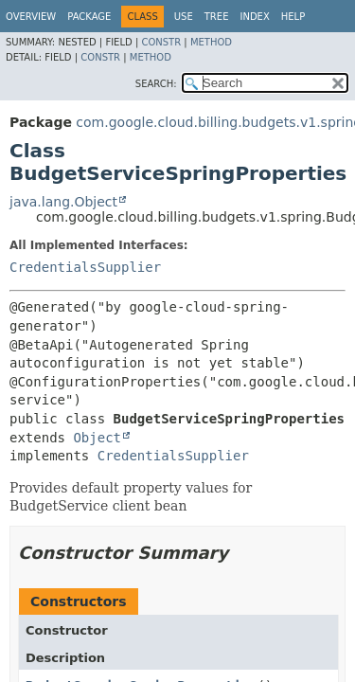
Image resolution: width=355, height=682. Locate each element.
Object (97, 437)
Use (183, 16)
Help (293, 16)
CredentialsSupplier (85, 267)
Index (254, 16)
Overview (31, 16)
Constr (161, 42)
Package (89, 16)
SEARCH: (156, 84)
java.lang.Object (63, 201)
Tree (216, 16)
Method (211, 42)
